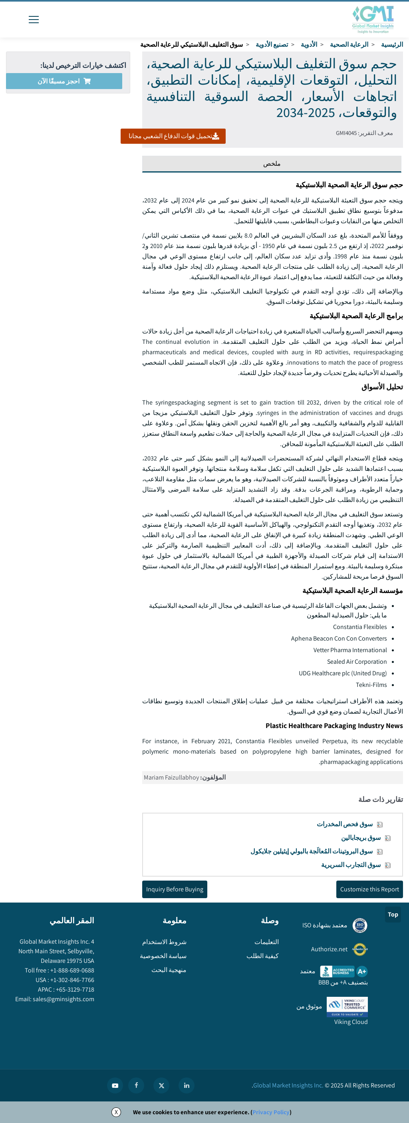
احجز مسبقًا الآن (64, 81)
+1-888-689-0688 (71, 970)
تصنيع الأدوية (272, 44)
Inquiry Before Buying (174, 889)
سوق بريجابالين (361, 837)
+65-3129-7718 (74, 989)
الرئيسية (392, 44)
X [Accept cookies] (116, 1112)
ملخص (272, 163)
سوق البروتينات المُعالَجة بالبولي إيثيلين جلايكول (311, 851)
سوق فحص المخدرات (345, 824)
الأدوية (309, 44)
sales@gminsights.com (63, 999)
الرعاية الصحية (349, 44)
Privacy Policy (271, 1112)
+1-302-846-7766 (71, 980)
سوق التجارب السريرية (351, 865)
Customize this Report (369, 889)
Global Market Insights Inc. (288, 1085)
